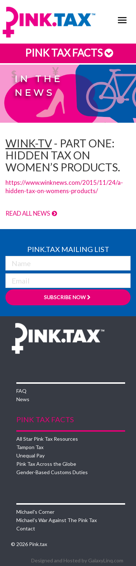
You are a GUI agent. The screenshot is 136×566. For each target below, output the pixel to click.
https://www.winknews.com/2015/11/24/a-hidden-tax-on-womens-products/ (64, 186)
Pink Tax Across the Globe (46, 464)
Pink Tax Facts (68, 52)
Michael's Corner (35, 512)
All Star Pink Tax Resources (47, 439)
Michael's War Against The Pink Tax (56, 520)
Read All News (31, 213)
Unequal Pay (30, 455)
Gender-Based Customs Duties (52, 472)
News (22, 399)
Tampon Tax (30, 447)
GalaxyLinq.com (105, 560)
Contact (25, 528)
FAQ (21, 391)
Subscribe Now (68, 297)
